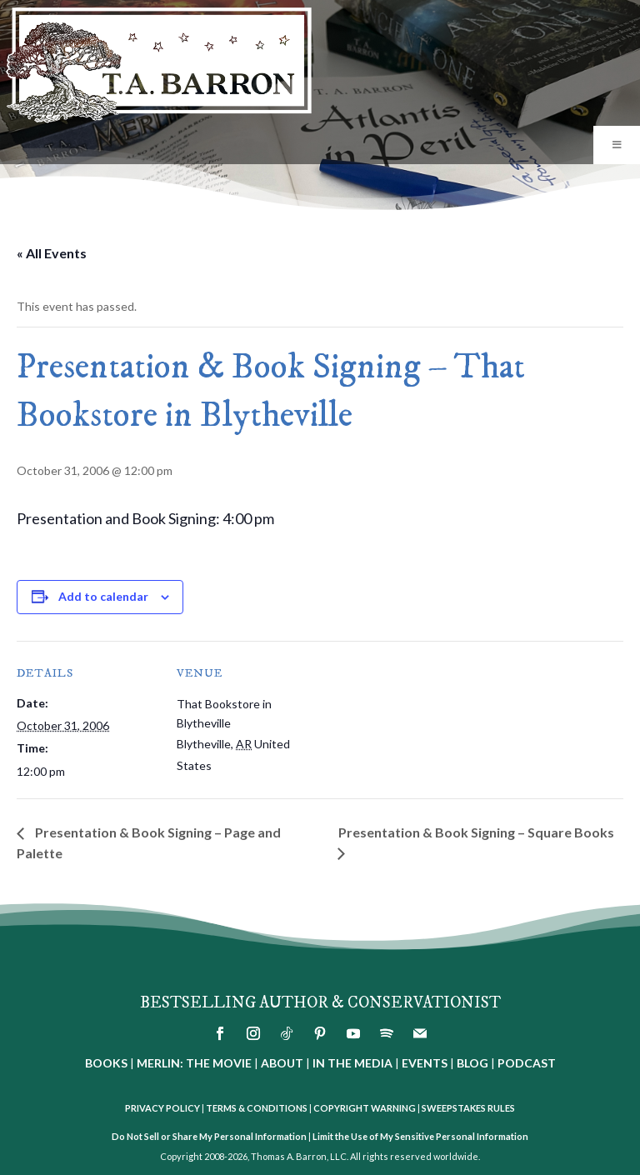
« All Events (52, 253)
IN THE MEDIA (352, 1063)
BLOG (472, 1063)
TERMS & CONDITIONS (257, 1107)
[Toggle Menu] (616, 145)
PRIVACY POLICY (162, 1107)
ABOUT (282, 1063)
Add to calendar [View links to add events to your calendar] (103, 596)
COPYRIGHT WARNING (364, 1107)
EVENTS (425, 1063)
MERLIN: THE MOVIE (194, 1063)
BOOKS (106, 1063)
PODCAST (527, 1063)
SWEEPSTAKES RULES (468, 1107)
